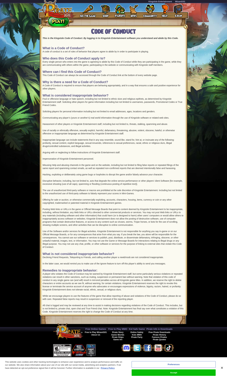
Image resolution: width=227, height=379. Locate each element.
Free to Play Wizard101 (96, 332)
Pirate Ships (118, 337)
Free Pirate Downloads (159, 332)
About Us (95, 335)
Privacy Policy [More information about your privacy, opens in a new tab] (108, 370)
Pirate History (159, 335)
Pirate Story (117, 332)
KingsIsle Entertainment (160, 1)
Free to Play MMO (117, 329)
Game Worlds (117, 335)
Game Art (117, 339)
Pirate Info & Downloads (159, 329)
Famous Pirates (159, 337)
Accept (173, 374)
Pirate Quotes (159, 339)
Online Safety (136, 332)
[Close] (221, 369)
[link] (103, 350)
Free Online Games (95, 329)
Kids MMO (137, 335)
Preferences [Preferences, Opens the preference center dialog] (174, 366)
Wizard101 (180, 1)
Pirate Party (137, 337)
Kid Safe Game (137, 329)
